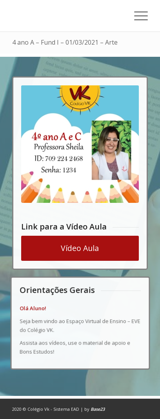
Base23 (98, 409)
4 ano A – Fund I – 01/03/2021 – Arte (65, 42)
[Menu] (137, 15)
